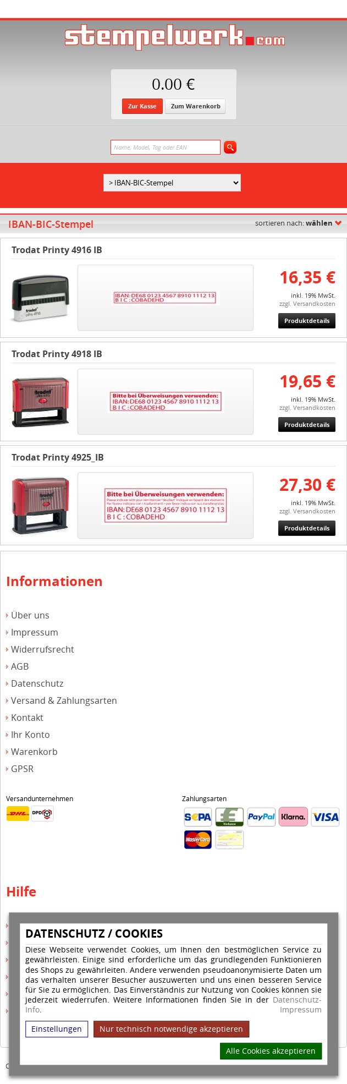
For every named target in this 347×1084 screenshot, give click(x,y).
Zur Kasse (142, 106)
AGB (20, 666)
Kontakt (27, 718)
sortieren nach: (294, 223)
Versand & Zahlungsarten (64, 701)
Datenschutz (37, 683)
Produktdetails (306, 320)
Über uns (30, 615)
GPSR (22, 769)
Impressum (301, 1010)
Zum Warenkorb (196, 106)
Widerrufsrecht (42, 649)
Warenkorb (34, 752)
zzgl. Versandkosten (307, 303)
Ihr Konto (30, 735)
